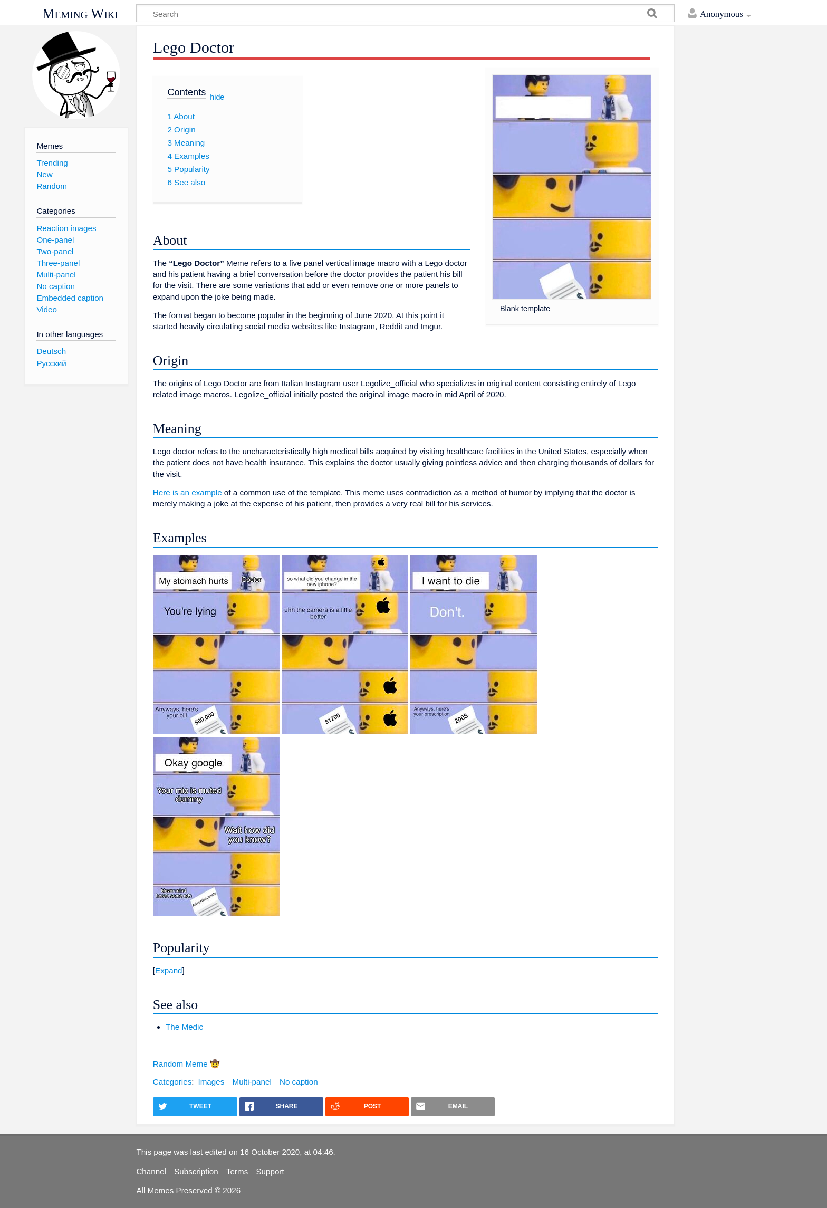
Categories (172, 1081)
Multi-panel (251, 1081)
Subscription (196, 1171)
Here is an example (187, 492)
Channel (151, 1171)
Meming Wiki (80, 14)
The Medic (184, 1026)
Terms (237, 1171)
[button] (405, 970)
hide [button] (217, 96)
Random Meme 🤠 (186, 1063)
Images (211, 1081)
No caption (299, 1081)
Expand (168, 970)
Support (270, 1171)
